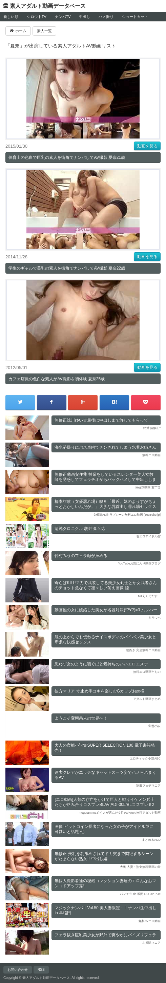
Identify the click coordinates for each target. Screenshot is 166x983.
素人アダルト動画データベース (48, 6)
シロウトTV (36, 17)
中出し (84, 17)
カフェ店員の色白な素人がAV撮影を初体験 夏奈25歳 (56, 379)
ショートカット (135, 17)
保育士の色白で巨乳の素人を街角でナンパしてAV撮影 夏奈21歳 (66, 157)
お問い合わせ (17, 969)
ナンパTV (63, 17)
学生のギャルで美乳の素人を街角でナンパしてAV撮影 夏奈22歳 (66, 268)
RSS (41, 969)
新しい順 (10, 17)
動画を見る (147, 146)
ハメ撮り (106, 17)
